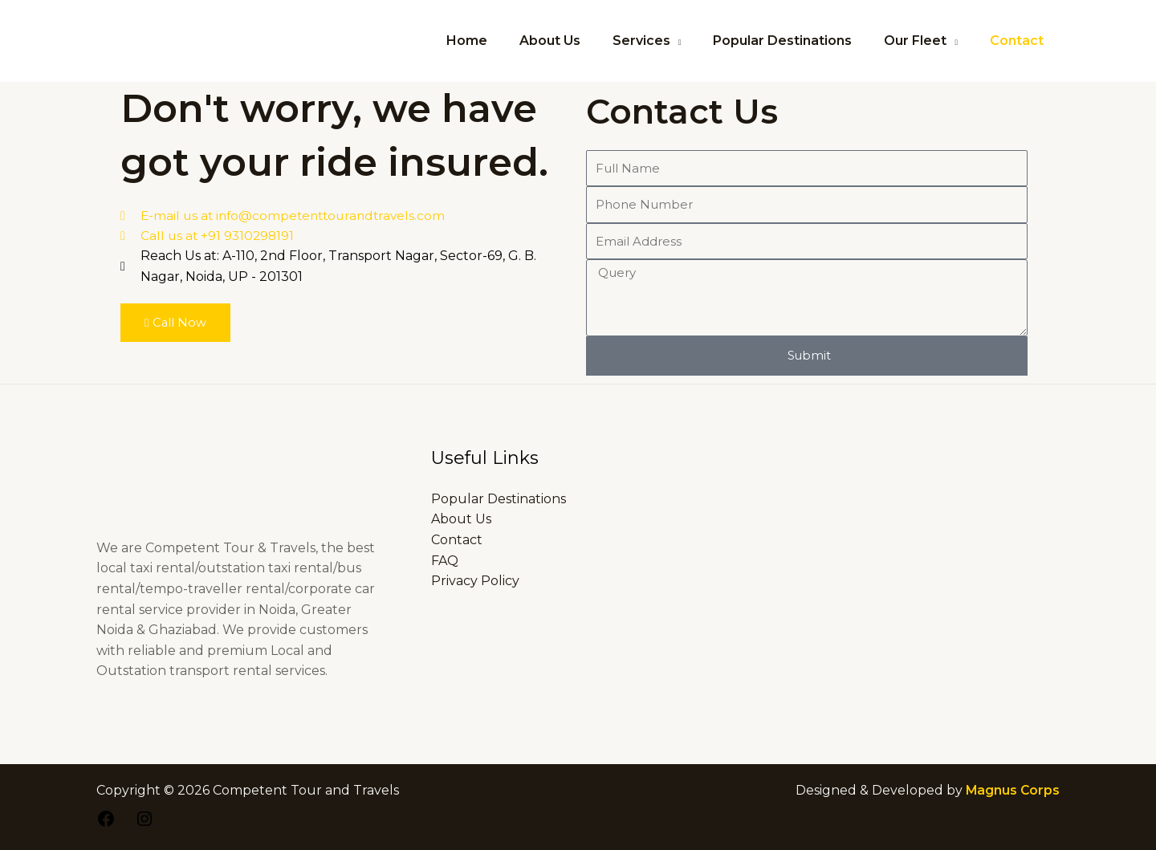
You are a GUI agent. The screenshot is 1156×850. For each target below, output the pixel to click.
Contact (1020, 40)
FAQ (444, 560)
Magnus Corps (1012, 790)
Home (502, 40)
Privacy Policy (475, 580)
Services (664, 40)
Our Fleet (924, 40)
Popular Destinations (798, 40)
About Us (578, 40)
